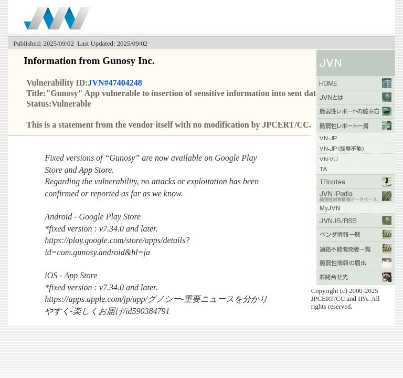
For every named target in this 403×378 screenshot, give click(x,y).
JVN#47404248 (115, 82)
